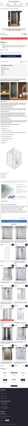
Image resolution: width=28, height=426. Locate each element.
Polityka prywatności (4, 398)
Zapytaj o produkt (24, 61)
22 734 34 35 (4, 417)
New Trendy (6, 34)
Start (1, 8)
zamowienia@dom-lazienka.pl (6, 416)
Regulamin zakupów (4, 393)
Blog (1, 391)
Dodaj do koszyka (12, 56)
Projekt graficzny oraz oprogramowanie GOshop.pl (8, 424)
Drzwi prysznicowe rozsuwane (14, 8)
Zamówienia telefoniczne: (14, 6)
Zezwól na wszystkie (14, 221)
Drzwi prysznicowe (6, 8)
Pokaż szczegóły (22, 218)
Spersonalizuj (14, 224)
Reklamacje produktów (4, 396)
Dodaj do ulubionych (5, 61)
